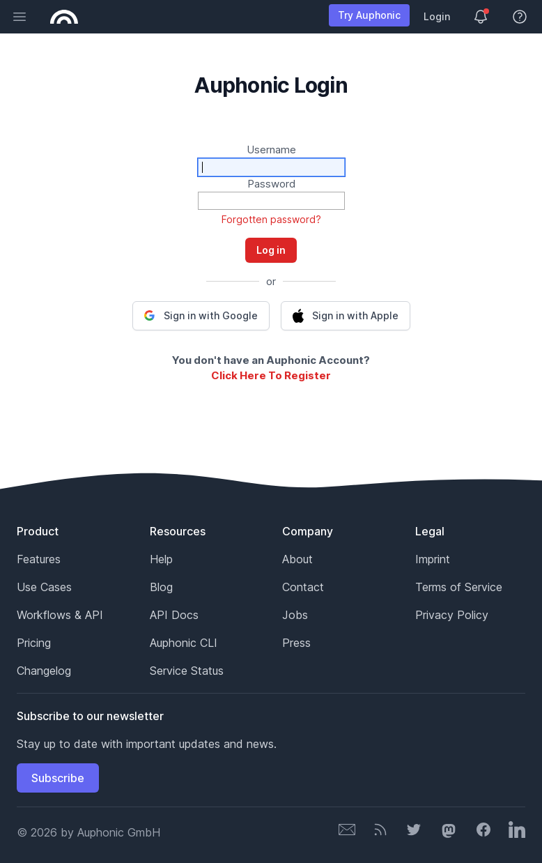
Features (39, 559)
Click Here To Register (271, 375)
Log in (271, 250)
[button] (201, 315)
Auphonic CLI (183, 643)
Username (271, 149)
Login (437, 16)
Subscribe (57, 778)
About (297, 559)
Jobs (295, 615)
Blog (161, 587)
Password (271, 183)
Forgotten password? (271, 219)
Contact (303, 587)
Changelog (44, 671)
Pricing (34, 643)
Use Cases (44, 587)
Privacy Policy (451, 615)
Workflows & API (60, 615)
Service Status (187, 671)
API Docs (174, 615)
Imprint (432, 559)
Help (161, 559)
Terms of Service (458, 587)
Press (296, 643)
